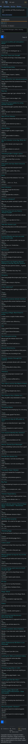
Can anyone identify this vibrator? (13, 432)
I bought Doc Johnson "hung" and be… (12, 663)
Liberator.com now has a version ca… (11, 402)
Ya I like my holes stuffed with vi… (10, 379)
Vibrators (19, 6)
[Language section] (25, 2)
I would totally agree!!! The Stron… (11, 414)
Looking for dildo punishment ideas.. (13, 656)
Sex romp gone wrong (8, 336)
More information (7, 15)
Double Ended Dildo (8, 67)
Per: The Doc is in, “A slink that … (10, 245)
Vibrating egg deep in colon (10, 668)
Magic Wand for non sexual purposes (14, 79)
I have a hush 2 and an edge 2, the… (11, 98)
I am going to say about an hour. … (11, 220)
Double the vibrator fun (9, 456)
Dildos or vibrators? (8, 199)
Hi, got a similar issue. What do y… (11, 321)
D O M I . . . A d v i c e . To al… (9, 182)
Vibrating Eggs (6, 531)
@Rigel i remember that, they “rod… (11, 270)
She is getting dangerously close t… (11, 391)
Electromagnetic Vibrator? (10, 706)
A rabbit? (3, 294)
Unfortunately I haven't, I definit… (10, 74)
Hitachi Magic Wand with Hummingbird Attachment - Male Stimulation (12, 691)
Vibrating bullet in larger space (12, 153)
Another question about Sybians (12, 629)
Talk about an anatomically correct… (11, 452)
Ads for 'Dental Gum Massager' (11, 444)
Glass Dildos (5, 128)
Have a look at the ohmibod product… (12, 563)
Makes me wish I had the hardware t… (12, 112)
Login (11, 2)
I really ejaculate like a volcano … (10, 194)
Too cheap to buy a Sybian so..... (12, 395)
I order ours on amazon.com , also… (11, 489)
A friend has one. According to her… (11, 353)
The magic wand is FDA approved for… (12, 86)
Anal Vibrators (6, 187)
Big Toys (4, 482)
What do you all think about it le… (10, 624)
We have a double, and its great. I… (11, 611)
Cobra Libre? (5, 542)
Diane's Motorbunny (8, 348)
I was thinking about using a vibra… (11, 367)
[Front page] (1, 6)
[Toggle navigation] (3, 2)
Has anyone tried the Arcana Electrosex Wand (11, 616)
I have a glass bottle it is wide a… (10, 135)
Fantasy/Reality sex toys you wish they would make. (12, 237)
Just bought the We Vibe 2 (10, 680)
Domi (3, 175)
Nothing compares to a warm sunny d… (12, 428)
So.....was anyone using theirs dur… (11, 526)
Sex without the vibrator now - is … (11, 499)
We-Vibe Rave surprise (8, 519)
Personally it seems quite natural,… (11, 577)
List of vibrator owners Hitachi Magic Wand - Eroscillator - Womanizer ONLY (14, 505)
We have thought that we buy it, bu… (11, 685)
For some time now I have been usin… (12, 206)
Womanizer (5, 250)
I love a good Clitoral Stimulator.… (10, 331)
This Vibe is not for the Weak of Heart (14, 383)
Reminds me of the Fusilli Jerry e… (10, 343)
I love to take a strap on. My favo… (11, 282)
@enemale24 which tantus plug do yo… (12, 62)
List (3, 23)
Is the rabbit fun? (7, 287)
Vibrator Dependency (8, 494)
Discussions (6, 6)
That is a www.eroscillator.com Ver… (11, 440)
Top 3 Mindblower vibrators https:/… (11, 514)
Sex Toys (13, 6)
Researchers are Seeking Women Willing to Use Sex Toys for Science (13, 262)
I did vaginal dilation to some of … (10, 149)
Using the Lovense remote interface (13, 299)
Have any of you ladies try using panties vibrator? (12, 103)
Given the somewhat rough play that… (12, 599)
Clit (2, 326)
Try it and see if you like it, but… (10, 651)
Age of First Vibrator (8, 116)
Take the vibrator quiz (8, 224)
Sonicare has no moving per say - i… (11, 51)
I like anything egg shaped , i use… (11, 675)
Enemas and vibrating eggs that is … (11, 538)
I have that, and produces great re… (11, 477)
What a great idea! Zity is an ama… (11, 159)
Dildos (3, 603)
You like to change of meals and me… (11, 257)
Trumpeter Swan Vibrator (10, 470)
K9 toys (3, 581)
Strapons (4, 275)
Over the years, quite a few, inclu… (11, 171)
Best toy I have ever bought (10, 55)
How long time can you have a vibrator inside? (11, 211)
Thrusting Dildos (7, 407)
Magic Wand (5, 591)
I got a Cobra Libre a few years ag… (11, 550)
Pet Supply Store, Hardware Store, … (11, 587)
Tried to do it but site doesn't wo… (10, 232)
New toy (4, 91)
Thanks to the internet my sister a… (11, 124)
